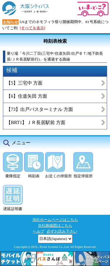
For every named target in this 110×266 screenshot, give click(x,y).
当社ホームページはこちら (55, 219)
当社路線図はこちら (55, 225)
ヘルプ (38, 231)
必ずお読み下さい (62, 231)
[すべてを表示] (32, 28)
